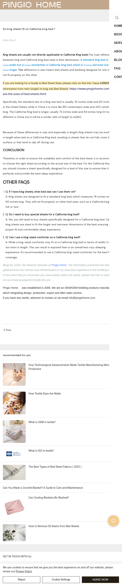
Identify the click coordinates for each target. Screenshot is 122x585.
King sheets (10, 54)
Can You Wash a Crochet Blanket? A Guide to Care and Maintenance (43, 487)
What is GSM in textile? (42, 422)
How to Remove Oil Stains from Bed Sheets (54, 526)
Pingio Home (59, 265)
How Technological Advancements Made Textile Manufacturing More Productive (69, 366)
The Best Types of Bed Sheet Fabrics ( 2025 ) (55, 466)
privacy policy (24, 571)
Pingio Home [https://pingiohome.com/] (10, 287)
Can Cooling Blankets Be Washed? (49, 497)
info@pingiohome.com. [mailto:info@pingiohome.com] (82, 297)
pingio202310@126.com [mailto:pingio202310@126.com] (35, 280)
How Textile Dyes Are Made (45, 393)
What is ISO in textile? (41, 450)
